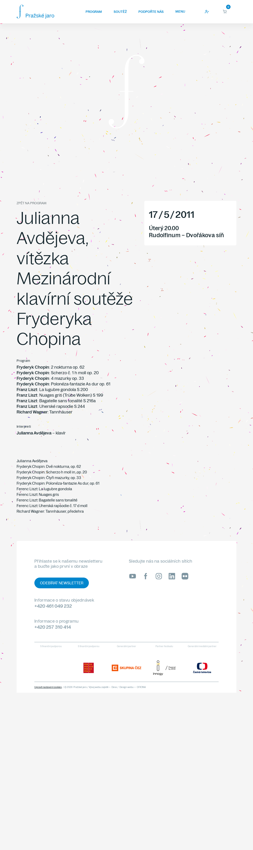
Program (94, 12)
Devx (114, 687)
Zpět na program (31, 203)
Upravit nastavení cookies (48, 687)
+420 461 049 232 (53, 606)
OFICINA (141, 687)
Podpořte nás (151, 12)
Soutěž (120, 12)
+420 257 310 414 (52, 627)
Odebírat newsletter (61, 583)
